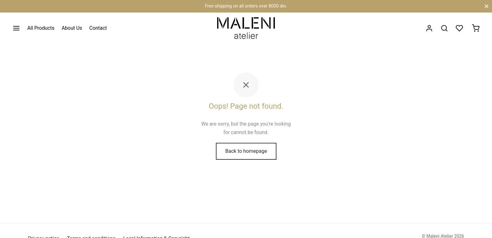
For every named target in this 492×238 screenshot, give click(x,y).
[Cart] (475, 28)
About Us (72, 28)
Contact (98, 28)
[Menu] (16, 28)
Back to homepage (246, 151)
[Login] (429, 28)
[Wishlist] (460, 28)
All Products (40, 28)
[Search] (444, 28)
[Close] (486, 6)
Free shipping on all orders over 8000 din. (246, 6)
